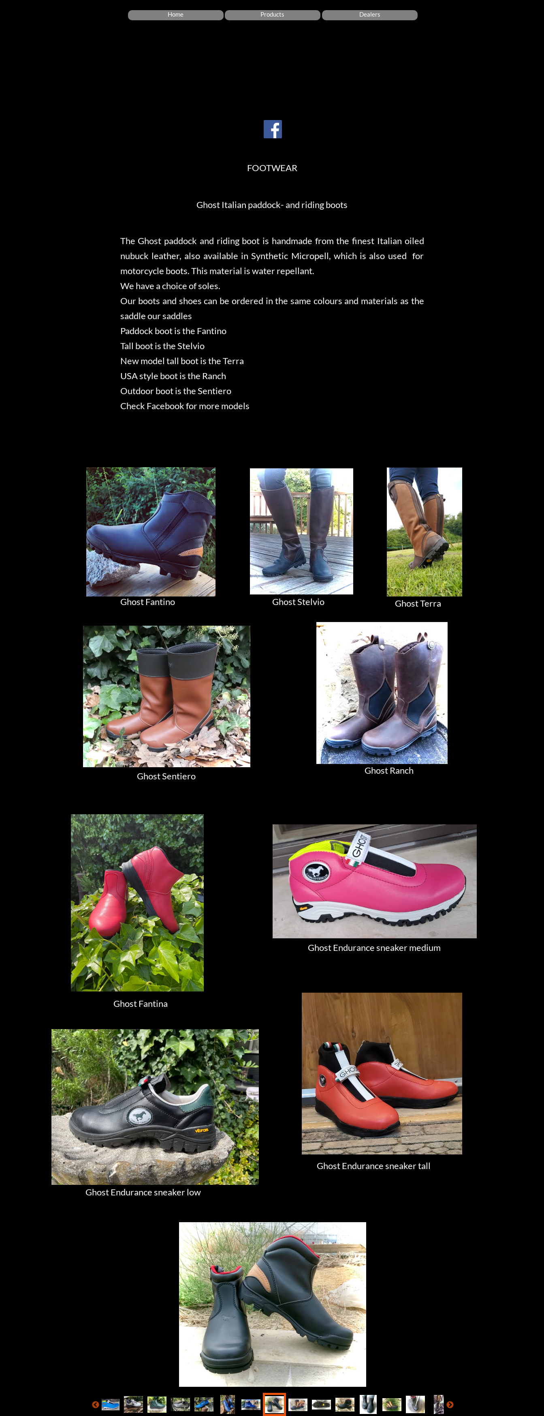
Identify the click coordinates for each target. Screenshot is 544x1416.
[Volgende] (450, 1405)
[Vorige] (96, 1405)
